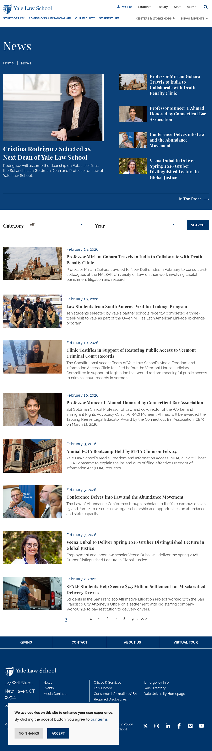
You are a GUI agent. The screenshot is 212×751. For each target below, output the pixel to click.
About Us (132, 642)
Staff (177, 7)
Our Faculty (85, 18)
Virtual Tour (186, 642)
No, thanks (29, 733)
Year (100, 226)
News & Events (193, 18)
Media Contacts (55, 694)
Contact (79, 642)
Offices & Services (107, 682)
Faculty (162, 7)
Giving (26, 642)
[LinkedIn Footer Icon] (167, 726)
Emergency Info (156, 682)
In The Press (190, 199)
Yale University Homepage (164, 694)
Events (48, 688)
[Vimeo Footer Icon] (190, 726)
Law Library (103, 688)
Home (8, 63)
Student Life (109, 18)
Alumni (192, 7)
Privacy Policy (122, 724)
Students (144, 7)
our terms (99, 719)
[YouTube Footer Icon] (201, 726)
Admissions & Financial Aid (50, 18)
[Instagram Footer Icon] (156, 726)
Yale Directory (155, 688)
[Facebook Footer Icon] (179, 726)
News (26, 63)
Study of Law (14, 18)
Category (13, 226)
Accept (58, 733)
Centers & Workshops (154, 18)
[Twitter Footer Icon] (145, 726)
